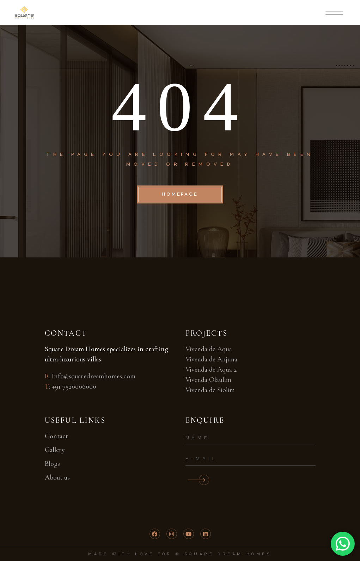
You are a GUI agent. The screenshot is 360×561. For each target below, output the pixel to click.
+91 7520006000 (74, 386)
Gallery (55, 450)
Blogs (52, 463)
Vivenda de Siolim (210, 390)
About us (57, 477)
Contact (56, 436)
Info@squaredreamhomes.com (93, 376)
